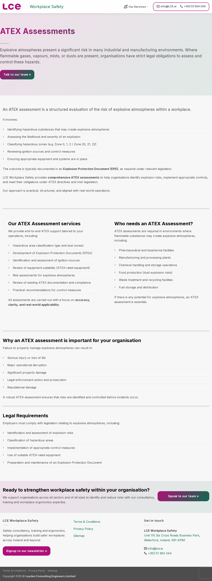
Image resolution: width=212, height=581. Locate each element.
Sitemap (79, 536)
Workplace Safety (47, 6)
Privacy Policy (83, 529)
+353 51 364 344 (160, 553)
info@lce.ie (155, 548)
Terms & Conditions (86, 522)
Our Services (136, 7)
